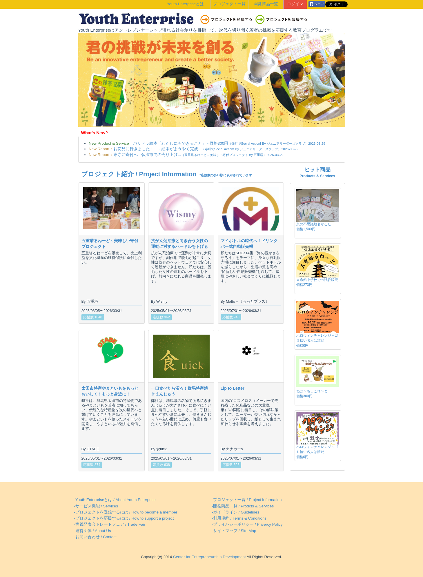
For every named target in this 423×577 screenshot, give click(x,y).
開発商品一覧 (266, 4)
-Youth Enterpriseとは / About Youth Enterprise (115, 500)
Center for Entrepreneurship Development (209, 557)
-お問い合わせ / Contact (95, 537)
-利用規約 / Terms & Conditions (239, 518)
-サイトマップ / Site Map (234, 531)
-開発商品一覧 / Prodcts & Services (243, 506)
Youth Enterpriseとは (185, 4)
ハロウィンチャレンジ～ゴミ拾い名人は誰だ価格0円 (317, 340)
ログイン (295, 4)
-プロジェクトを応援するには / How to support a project (124, 518)
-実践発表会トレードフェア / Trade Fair (110, 524)
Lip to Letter (232, 388)
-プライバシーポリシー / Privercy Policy (247, 524)
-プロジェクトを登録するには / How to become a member (125, 512)
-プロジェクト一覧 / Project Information (247, 500)
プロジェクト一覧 (229, 4)
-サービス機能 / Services (96, 506)
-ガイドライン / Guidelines (235, 512)
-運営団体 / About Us (92, 531)
